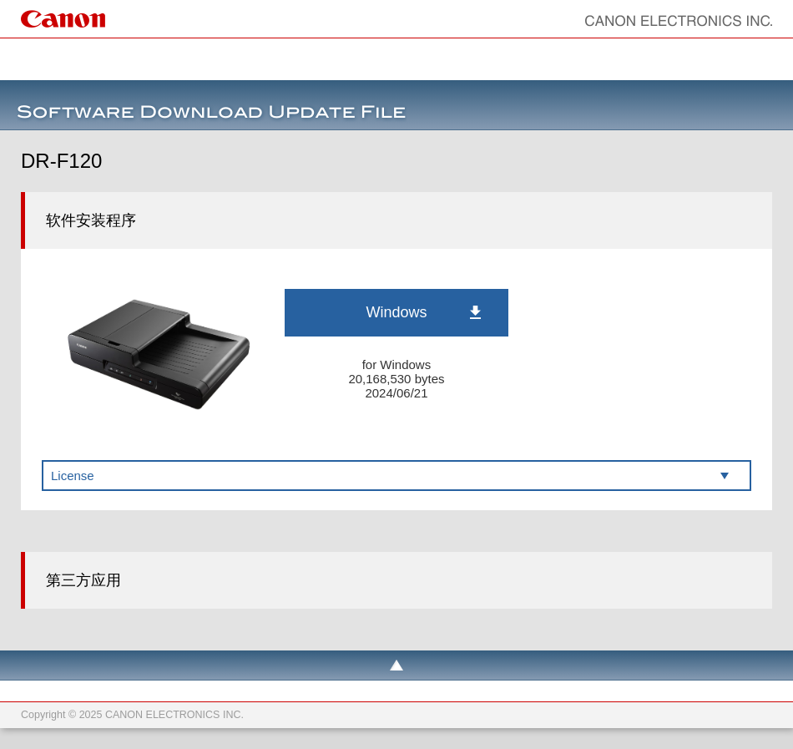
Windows (396, 312)
